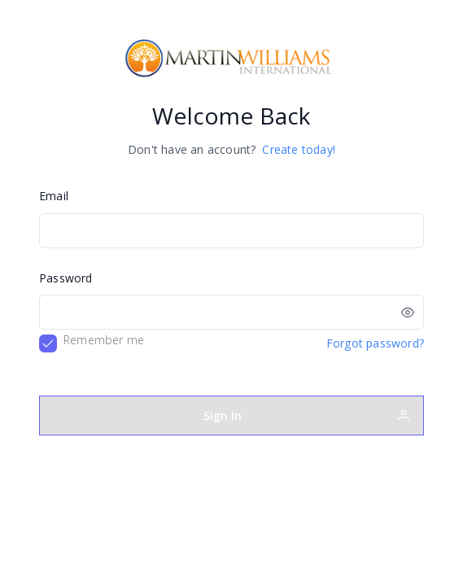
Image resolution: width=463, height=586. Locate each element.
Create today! (298, 149)
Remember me (103, 340)
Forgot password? (375, 343)
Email (53, 195)
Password (66, 278)
